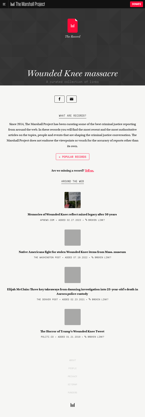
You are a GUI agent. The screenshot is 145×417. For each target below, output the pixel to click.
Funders (72, 392)
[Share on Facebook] (59, 99)
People (72, 368)
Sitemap (72, 384)
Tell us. (89, 170)
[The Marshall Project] (26, 4)
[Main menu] (4, 4)
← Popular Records (72, 156)
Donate (136, 4)
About (72, 360)
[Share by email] (72, 99)
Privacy (72, 376)
